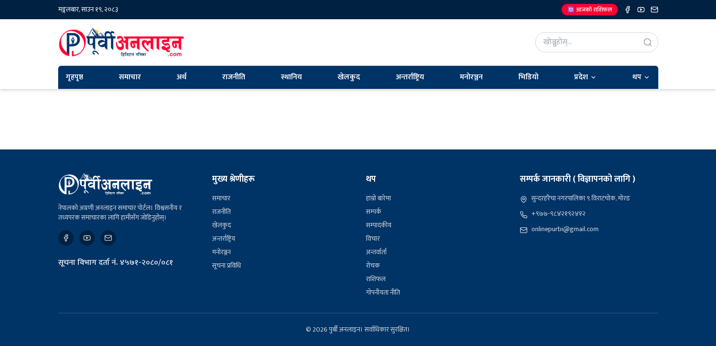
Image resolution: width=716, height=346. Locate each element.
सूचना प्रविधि (226, 265)
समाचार (130, 77)
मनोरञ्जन (471, 77)
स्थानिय (291, 77)
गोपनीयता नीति (383, 292)
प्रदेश (585, 77)
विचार (373, 238)
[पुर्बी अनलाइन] (105, 184)
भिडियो (528, 77)
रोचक (373, 265)
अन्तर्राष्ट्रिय (410, 77)
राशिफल (376, 278)
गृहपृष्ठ (74, 77)
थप (641, 77)
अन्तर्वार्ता (376, 252)
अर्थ (181, 77)
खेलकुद (349, 77)
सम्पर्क (373, 211)
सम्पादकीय (378, 225)
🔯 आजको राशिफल (589, 9)
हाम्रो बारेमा (378, 198)
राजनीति (233, 77)
